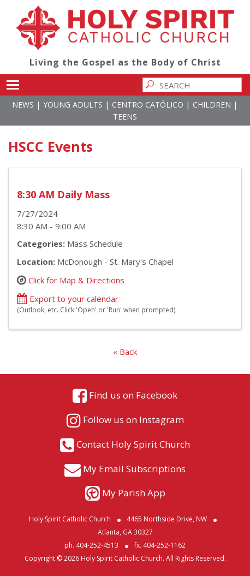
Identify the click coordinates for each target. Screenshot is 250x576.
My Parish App (133, 492)
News (23, 104)
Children (212, 104)
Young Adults (73, 104)
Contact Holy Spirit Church (133, 444)
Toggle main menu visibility (13, 83)
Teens (125, 116)
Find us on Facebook (133, 395)
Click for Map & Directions (76, 280)
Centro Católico (147, 104)
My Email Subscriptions (134, 468)
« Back (125, 351)
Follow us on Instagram (133, 419)
